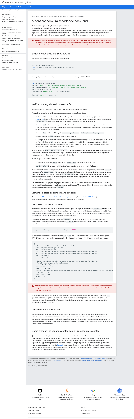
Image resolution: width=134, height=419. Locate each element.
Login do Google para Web (76, 16)
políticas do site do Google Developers (92, 360)
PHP (89, 197)
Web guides (25, 2)
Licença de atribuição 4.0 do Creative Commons (94, 358)
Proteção (60, 345)
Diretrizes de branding (34, 413)
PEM (42, 119)
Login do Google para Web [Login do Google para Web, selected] (22, 7)
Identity (9, 2)
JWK (37, 119)
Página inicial (6, 7)
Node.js (85, 197)
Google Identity (53, 16)
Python (94, 197)
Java (80, 197)
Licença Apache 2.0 (58, 360)
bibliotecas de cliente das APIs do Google (55, 197)
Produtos (43, 16)
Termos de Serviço (33, 410)
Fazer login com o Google (88, 410)
